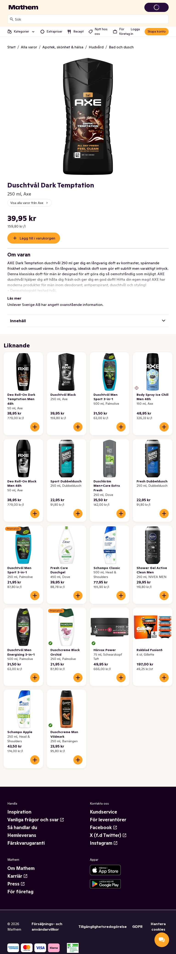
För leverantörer (108, 820)
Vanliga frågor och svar (35, 820)
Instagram (104, 843)
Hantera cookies (158, 926)
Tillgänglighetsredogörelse (102, 926)
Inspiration (19, 812)
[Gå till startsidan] (23, 7)
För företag (20, 892)
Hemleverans (21, 835)
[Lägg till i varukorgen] (34, 427)
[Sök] (11, 19)
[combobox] (91, 19)
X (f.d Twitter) (108, 835)
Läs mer (14, 298)
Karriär (17, 876)
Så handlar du (22, 827)
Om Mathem (21, 868)
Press (16, 884)
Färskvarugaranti (26, 843)
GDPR (137, 926)
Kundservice (103, 812)
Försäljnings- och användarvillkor (47, 926)
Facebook (103, 827)
